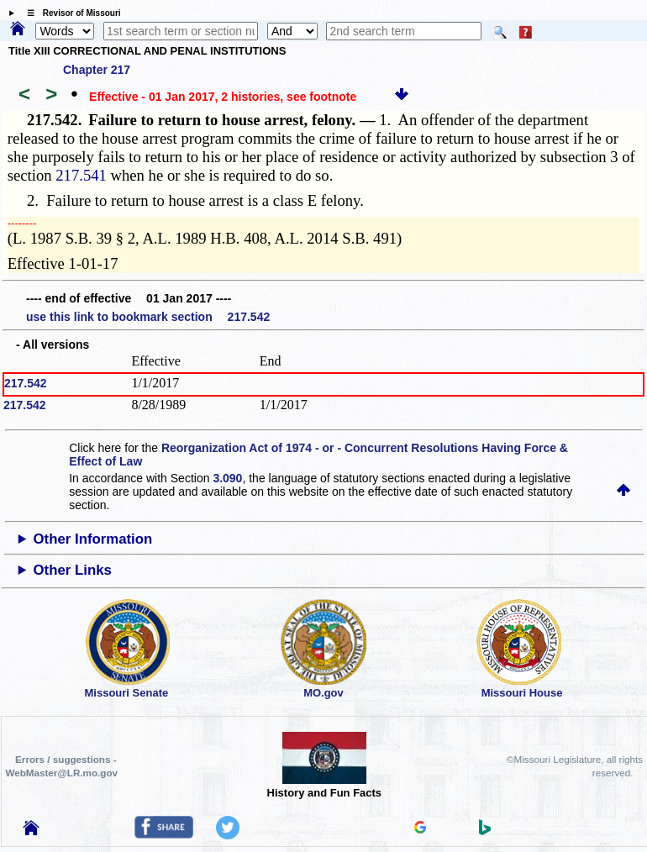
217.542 (25, 383)
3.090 (227, 478)
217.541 (81, 175)
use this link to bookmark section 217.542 (148, 316)
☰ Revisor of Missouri (69, 13)
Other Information (93, 539)
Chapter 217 (96, 69)
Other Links (73, 570)
